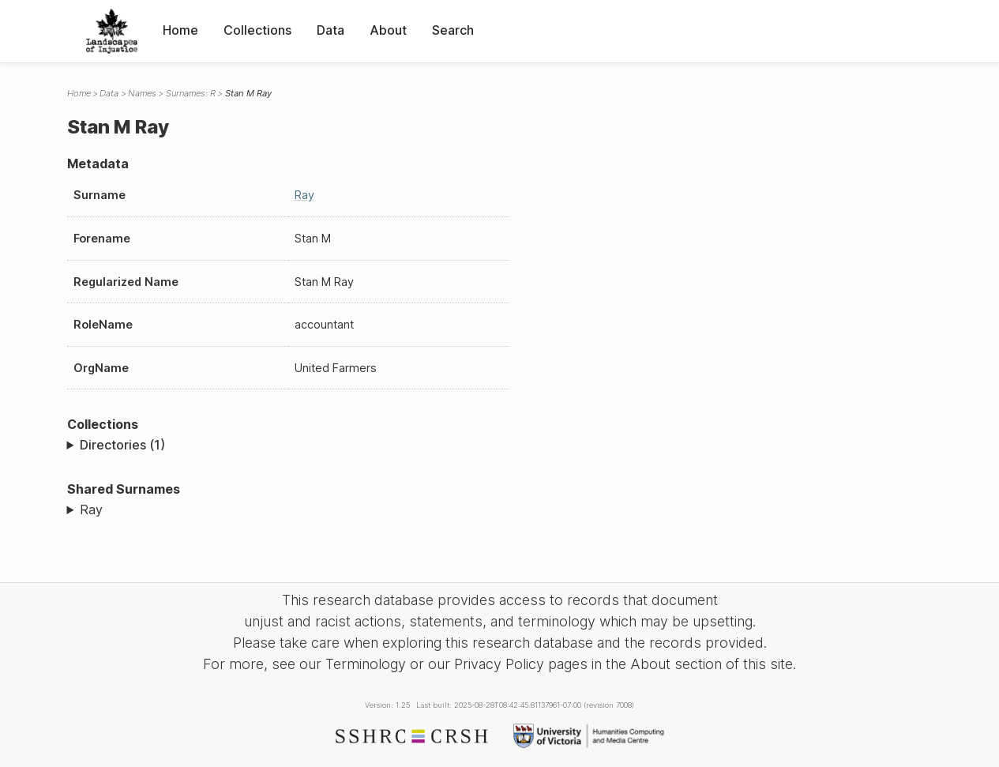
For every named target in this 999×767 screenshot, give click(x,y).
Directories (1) (122, 445)
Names (142, 93)
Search (453, 30)
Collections (257, 30)
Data (330, 30)
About (388, 30)
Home (180, 30)
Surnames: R (191, 93)
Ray (304, 194)
